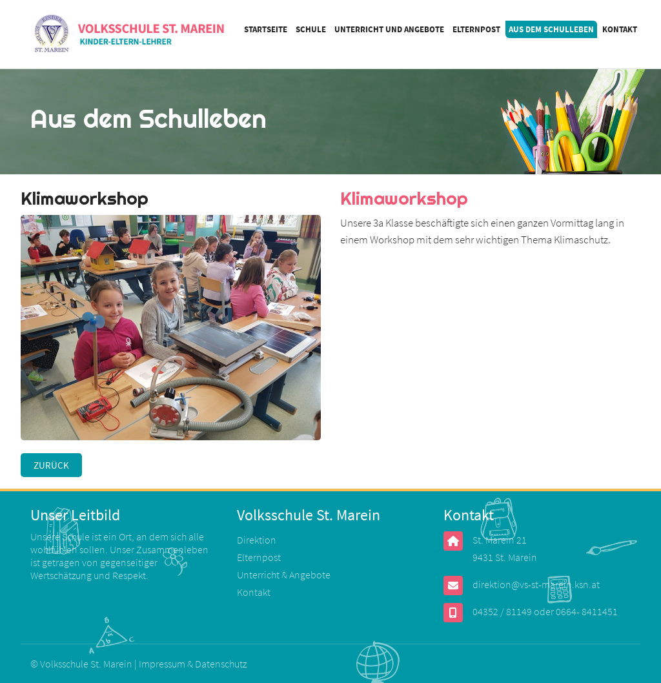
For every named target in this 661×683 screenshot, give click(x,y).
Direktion (256, 539)
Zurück (51, 465)
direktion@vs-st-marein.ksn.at (536, 584)
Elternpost (476, 29)
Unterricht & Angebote (283, 574)
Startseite (265, 29)
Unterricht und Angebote (389, 29)
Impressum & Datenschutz (193, 663)
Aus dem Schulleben (551, 29)
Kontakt (619, 29)
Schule (311, 29)
